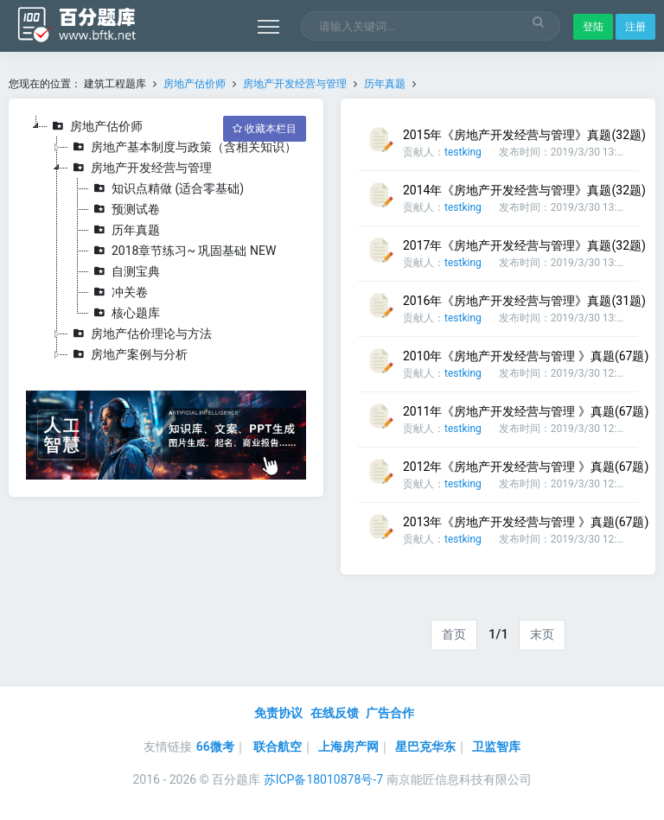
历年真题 (384, 84)
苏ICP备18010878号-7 (323, 779)
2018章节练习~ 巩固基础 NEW (182, 250)
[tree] (166, 240)
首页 (454, 634)
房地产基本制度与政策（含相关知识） (182, 147)
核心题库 (124, 312)
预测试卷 (124, 209)
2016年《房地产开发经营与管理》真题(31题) (524, 301)
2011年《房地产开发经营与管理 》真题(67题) (525, 411)
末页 (542, 634)
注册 (635, 27)
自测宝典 (124, 271)
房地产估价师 (194, 84)
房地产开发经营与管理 (295, 84)
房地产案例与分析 (128, 354)
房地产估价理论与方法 (140, 333)
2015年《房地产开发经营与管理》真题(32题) (524, 135)
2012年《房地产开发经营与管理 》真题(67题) (525, 467)
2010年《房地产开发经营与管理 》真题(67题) (525, 356)
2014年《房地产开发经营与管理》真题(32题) (524, 190)
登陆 (593, 27)
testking (463, 152)
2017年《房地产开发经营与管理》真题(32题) (524, 245)
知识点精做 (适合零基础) (166, 188)
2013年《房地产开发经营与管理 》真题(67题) (525, 522)
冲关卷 (118, 292)
